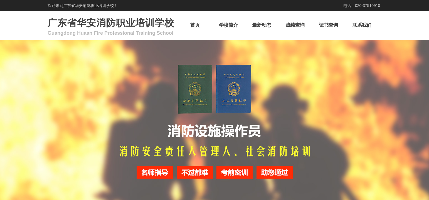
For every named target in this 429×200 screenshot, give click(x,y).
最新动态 (261, 25)
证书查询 (328, 25)
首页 (195, 25)
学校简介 (228, 25)
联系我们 (361, 25)
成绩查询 (295, 25)
